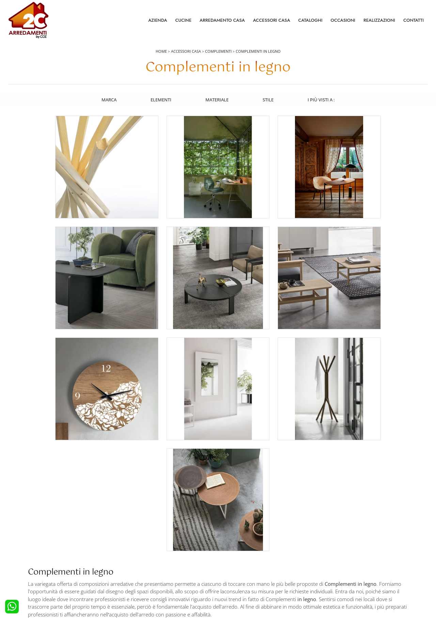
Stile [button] (268, 100)
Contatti (413, 20)
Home (161, 51)
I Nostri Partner (342, 571)
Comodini (127, 571)
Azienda (157, 20)
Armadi (124, 562)
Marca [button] (108, 100)
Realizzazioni (379, 20)
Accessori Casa (271, 20)
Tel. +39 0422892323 (290, 595)
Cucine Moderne (28, 552)
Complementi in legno (258, 51)
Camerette (127, 552)
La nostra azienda (344, 543)
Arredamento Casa (222, 20)
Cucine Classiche (28, 562)
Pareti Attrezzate (238, 552)
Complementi (218, 51)
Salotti (228, 543)
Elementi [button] (160, 100)
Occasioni (343, 20)
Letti (121, 543)
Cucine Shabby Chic (31, 571)
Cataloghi (310, 20)
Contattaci (337, 552)
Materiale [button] (217, 100)
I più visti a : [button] (321, 100)
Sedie (227, 571)
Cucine (183, 20)
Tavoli (228, 562)
